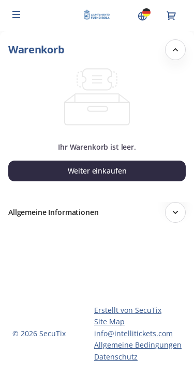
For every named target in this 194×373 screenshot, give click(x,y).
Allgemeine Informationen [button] (53, 212)
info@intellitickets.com (133, 333)
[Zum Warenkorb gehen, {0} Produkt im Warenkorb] (171, 15)
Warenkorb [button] (36, 49)
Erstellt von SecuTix (127, 310)
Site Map (109, 321)
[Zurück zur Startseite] (97, 15)
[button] (16, 14)
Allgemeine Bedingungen (138, 345)
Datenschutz (116, 357)
